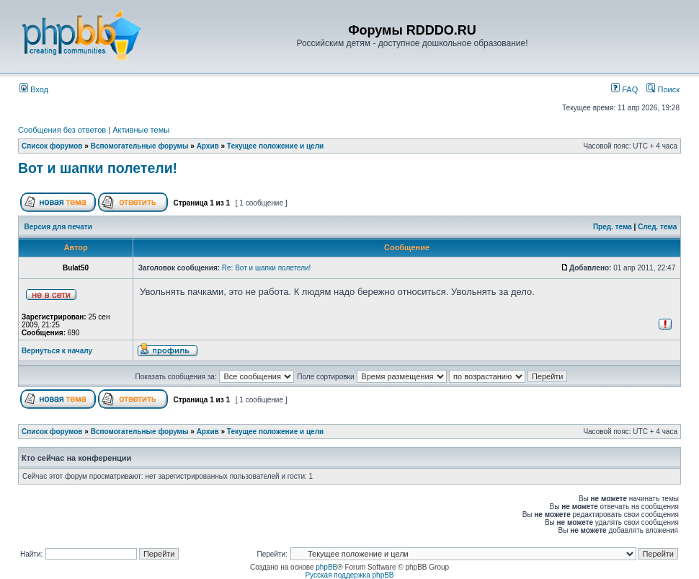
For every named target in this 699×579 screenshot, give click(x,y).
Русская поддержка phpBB (349, 575)
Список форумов (52, 146)
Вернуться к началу (57, 351)
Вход (33, 89)
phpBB (326, 567)
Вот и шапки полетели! (97, 168)
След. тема (657, 227)
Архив (208, 146)
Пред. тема (612, 227)
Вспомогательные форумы (140, 146)
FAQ (624, 89)
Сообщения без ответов (62, 129)
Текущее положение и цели (275, 146)
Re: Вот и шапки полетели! (266, 268)
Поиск (663, 89)
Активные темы (140, 129)
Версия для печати (58, 227)
